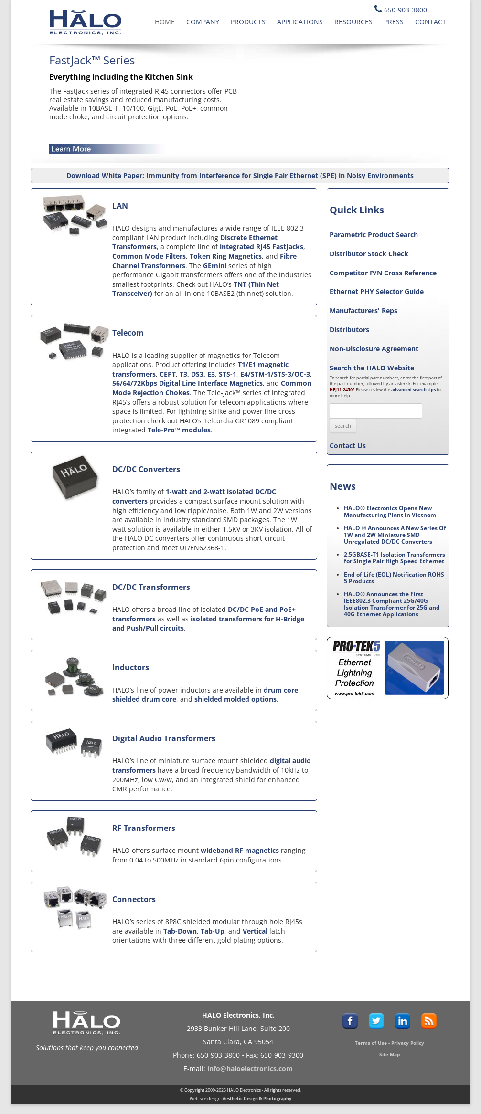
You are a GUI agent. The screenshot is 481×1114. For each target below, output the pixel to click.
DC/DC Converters (146, 469)
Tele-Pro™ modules (179, 429)
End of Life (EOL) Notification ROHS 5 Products (394, 577)
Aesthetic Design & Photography (257, 1098)
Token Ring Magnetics (226, 256)
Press (394, 21)
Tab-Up (212, 930)
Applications (300, 21)
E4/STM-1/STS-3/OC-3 (275, 373)
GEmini (214, 265)
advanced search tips (413, 390)
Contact (430, 21)
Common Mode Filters (149, 256)
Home (165, 21)
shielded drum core (144, 699)
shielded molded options (235, 699)
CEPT (168, 373)
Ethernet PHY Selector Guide (377, 291)
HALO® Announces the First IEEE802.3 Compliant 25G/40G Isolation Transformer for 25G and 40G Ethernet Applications (392, 604)
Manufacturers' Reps (363, 310)
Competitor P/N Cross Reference (383, 272)
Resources (353, 21)
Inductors (130, 667)
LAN (120, 205)
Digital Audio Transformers (163, 738)
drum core (281, 689)
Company (202, 21)
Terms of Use (371, 1043)
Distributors (349, 329)
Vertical (255, 930)
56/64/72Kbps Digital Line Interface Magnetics (187, 383)
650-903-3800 (405, 9)
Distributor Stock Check (369, 253)
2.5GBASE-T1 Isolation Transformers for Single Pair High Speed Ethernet (394, 557)
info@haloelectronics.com (250, 1068)
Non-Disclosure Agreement (374, 348)
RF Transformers (143, 828)
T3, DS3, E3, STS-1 (208, 373)
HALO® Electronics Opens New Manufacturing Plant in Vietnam (390, 511)
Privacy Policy (407, 1043)
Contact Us (348, 445)
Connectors (134, 899)
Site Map (389, 1054)
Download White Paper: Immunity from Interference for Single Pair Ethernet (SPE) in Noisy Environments (240, 175)
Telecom (128, 332)
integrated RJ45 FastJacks (261, 246)
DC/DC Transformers (151, 587)
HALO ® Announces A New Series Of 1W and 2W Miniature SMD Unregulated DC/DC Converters (395, 535)
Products (248, 21)
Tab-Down (180, 930)
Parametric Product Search (374, 234)
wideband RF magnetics (240, 850)
